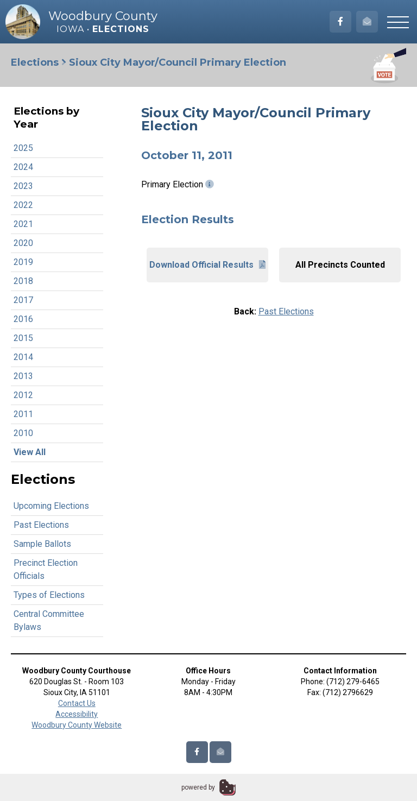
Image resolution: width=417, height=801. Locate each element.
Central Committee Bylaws (49, 620)
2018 (23, 281)
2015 (23, 338)
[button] (398, 21)
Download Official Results (207, 265)
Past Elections (41, 525)
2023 (23, 186)
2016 (23, 319)
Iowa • (102, 29)
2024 (23, 167)
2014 (23, 357)
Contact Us (77, 703)
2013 (23, 376)
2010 (23, 433)
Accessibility (76, 714)
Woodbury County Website (76, 725)
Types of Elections (49, 595)
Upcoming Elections (51, 506)
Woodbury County (102, 16)
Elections (35, 62)
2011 (23, 414)
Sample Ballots (42, 544)
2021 (23, 224)
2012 (23, 395)
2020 (23, 243)
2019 (23, 262)
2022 (23, 205)
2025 (23, 148)
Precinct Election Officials (46, 569)
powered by (198, 787)
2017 (23, 300)
